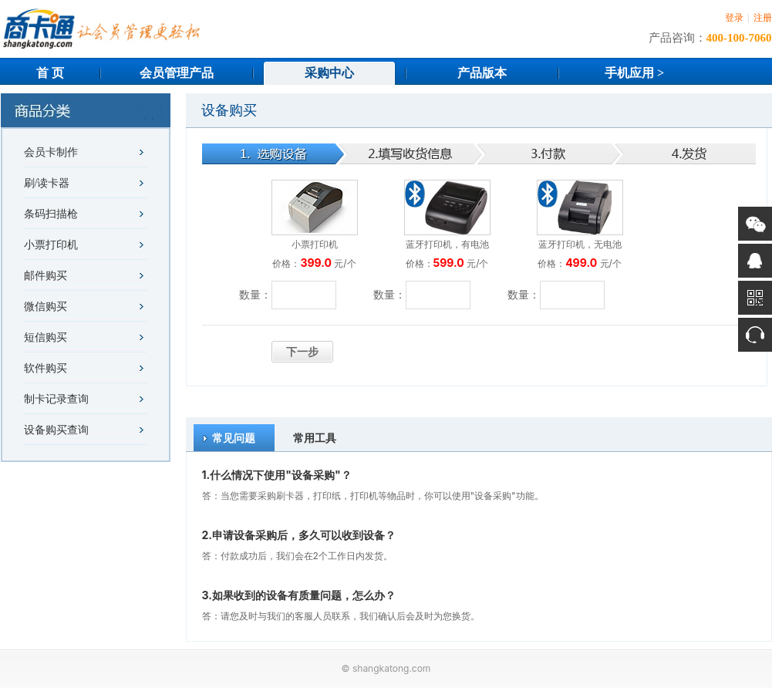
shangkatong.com (391, 668)
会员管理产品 (177, 72)
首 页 (50, 72)
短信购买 (45, 337)
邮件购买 (45, 276)
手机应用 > (634, 72)
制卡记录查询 (56, 399)
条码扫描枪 (51, 214)
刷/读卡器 (47, 183)
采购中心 (329, 72)
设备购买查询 (56, 430)
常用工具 (314, 437)
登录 (734, 17)
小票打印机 (51, 245)
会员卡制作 (51, 152)
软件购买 (45, 368)
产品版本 (482, 72)
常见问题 (233, 437)
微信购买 (45, 306)
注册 (762, 17)
